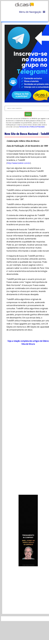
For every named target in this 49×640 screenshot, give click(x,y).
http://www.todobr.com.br (18, 163)
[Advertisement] (26, 421)
